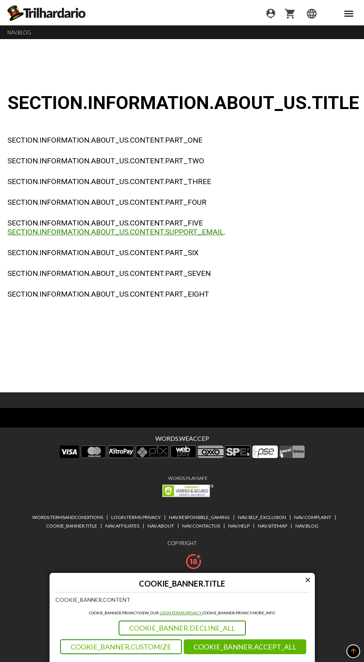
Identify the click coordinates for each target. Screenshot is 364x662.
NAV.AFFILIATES (122, 526)
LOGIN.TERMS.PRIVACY (181, 612)
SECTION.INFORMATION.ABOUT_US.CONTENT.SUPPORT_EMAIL (115, 231)
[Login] (271, 13)
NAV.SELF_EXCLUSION (262, 517)
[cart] (290, 13)
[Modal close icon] (308, 580)
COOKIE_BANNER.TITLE (71, 526)
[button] (353, 651)
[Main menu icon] (349, 13)
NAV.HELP (239, 526)
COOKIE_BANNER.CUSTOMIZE (121, 646)
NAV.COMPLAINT (312, 517)
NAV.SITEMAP (272, 526)
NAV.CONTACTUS (201, 526)
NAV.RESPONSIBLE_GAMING (199, 517)
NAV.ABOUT (160, 526)
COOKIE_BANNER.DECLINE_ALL (182, 628)
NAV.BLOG (19, 32)
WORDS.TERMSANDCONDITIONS (67, 517)
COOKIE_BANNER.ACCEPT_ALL (245, 646)
